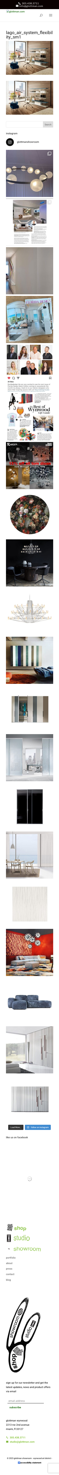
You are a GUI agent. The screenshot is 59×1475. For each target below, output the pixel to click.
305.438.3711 (30, 3)
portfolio (11, 1258)
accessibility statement (30, 1462)
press (9, 1269)
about (9, 1263)
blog (8, 1280)
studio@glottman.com (20, 1442)
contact (10, 1274)
